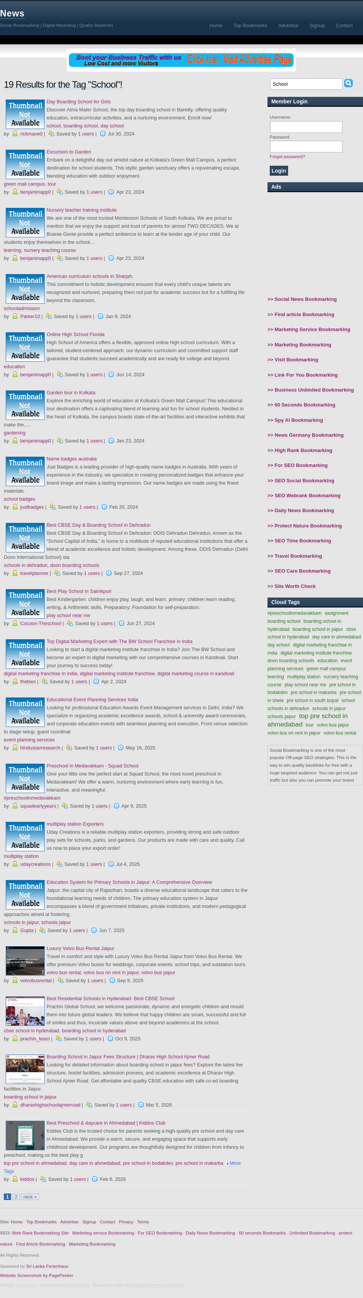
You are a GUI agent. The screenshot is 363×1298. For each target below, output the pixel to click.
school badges (19, 499)
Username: (281, 116)
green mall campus (24, 184)
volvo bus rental (64, 972)
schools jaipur (56, 922)
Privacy (126, 1221)
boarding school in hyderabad (94, 1031)
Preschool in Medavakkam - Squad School (92, 766)
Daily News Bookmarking (210, 1232)
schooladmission (22, 308)
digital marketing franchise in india (40, 673)
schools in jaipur (21, 922)
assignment (336, 613)
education (14, 366)
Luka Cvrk (26, 1284)
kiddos (27, 1179)
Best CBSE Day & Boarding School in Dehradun (99, 525)
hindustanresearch (40, 748)
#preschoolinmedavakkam (32, 798)
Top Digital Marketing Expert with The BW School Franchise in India (120, 641)
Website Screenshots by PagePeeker (36, 1275)
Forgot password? (287, 156)
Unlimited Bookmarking (312, 1232)
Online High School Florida (76, 334)
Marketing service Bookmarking (103, 1232)
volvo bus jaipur (158, 972)
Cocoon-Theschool (40, 623)
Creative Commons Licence (156, 1284)
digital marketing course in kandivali (195, 673)
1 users (86, 134)
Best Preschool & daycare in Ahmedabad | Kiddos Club (106, 1123)
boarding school (80, 126)
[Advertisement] (315, 244)
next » (30, 1197)
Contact (107, 1221)
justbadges (32, 507)
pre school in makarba (199, 1163)
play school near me (68, 615)
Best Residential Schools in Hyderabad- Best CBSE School (111, 998)
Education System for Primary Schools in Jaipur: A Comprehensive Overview (129, 882)
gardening (15, 433)
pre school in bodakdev (148, 1163)
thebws (28, 681)
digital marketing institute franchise (117, 673)
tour (52, 184)
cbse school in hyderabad (31, 1031)
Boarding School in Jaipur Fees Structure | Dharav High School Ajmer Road (128, 1057)
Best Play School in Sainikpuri (79, 591)
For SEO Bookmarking (160, 1232)
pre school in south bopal (312, 700)
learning (12, 250)
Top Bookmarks (41, 1221)
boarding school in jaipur (30, 1097)
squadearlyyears (38, 806)
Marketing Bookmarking (92, 1243)
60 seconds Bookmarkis (262, 1232)
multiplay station (21, 856)
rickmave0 (31, 134)
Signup (89, 1221)
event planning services (29, 740)
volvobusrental (36, 980)
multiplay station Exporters (75, 824)
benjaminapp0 (35, 192)
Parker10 (30, 316)
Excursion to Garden (69, 152)
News (12, 13)
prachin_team (35, 1039)
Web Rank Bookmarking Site (40, 1232)
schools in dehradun (25, 565)
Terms (143, 1221)
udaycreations (35, 864)
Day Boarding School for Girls (79, 101)
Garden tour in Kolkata (71, 392)
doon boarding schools (74, 565)
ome (215, 26)
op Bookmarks (250, 26)
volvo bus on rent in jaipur (111, 972)
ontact (344, 26)
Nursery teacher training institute (82, 210)
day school (112, 126)
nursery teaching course (50, 250)
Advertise (69, 1221)
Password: (280, 136)
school (54, 126)
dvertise (288, 26)
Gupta (27, 930)
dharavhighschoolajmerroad (50, 1105)
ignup (317, 26)
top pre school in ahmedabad (35, 1163)
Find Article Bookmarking (40, 1243)
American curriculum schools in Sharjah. (90, 276)
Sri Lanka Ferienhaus (47, 1266)
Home (17, 1221)
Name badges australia (72, 459)
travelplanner (34, 573)
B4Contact (78, 1284)
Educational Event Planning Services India (92, 699)
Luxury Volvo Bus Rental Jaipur (80, 948)
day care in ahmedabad (95, 1163)
